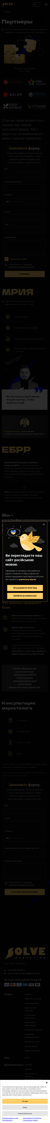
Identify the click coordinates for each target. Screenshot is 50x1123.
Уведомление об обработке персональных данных (32, 1119)
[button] (47, 1083)
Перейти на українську (25, 596)
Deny (25, 1107)
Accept (25, 1101)
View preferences (25, 1113)
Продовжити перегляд (25, 588)
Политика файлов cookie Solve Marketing (10, 1119)
